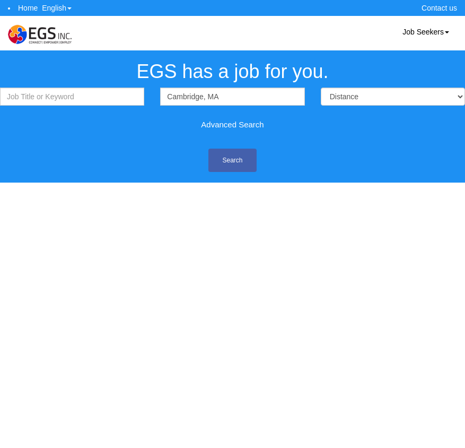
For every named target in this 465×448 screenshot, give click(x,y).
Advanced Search (232, 124)
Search (232, 160)
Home (28, 8)
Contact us (439, 8)
